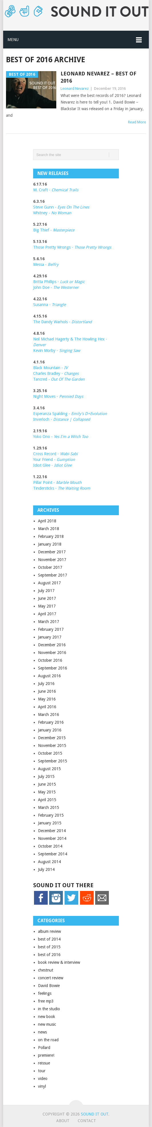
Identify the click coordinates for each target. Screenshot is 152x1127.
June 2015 (47, 784)
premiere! (46, 1055)
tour (41, 1070)
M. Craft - (55, 190)
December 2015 (52, 737)
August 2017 (49, 583)
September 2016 (52, 668)
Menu (13, 39)
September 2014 (52, 854)
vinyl (42, 1086)
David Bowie (49, 985)
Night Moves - (58, 396)
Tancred (59, 379)
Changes (71, 373)
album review (49, 931)
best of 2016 (49, 954)
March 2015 (48, 807)
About (62, 1120)
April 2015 (47, 799)
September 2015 (52, 761)
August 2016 (49, 676)
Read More (137, 122)
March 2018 (48, 528)
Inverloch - (61, 419)
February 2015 (51, 815)
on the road (48, 1040)
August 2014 (49, 861)
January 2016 (49, 730)
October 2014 (50, 846)
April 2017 (47, 614)
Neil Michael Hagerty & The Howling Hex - (70, 339)
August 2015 (49, 768)
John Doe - (56, 287)
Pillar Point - (57, 482)
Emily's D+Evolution (89, 413)
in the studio (49, 1009)
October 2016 (50, 660)
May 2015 (47, 792)
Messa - (46, 264)
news (42, 1032)
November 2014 (52, 838)
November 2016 (52, 652)
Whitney (52, 213)
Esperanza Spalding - (52, 413)
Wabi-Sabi (69, 453)
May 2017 (47, 606)
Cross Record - (46, 453)
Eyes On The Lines (73, 207)
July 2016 (46, 683)
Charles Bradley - (48, 373)
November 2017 (52, 559)
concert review (50, 978)
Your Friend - (44, 459)
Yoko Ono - (60, 436)
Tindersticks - (61, 488)
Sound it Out (94, 1114)
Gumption (65, 459)
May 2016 (47, 699)
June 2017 (47, 598)
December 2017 (52, 552)
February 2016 (51, 722)
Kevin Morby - (56, 350)
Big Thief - (53, 230)
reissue (44, 1063)
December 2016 (52, 645)
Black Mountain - (50, 367)
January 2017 (49, 637)
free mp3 (46, 1001)
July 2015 (46, 776)
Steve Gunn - (45, 207)
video (42, 1078)
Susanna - (49, 304)
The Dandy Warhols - (62, 322)
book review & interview (59, 962)
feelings (44, 993)
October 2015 (50, 753)
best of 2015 (49, 947)
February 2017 (51, 629)
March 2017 (48, 621)
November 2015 (52, 745)
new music (47, 1024)
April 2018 (47, 521)
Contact (87, 1120)
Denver (39, 344)
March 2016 (48, 714)
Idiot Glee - (52, 465)
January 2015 (49, 823)
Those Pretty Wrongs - (72, 247)
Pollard (44, 1047)
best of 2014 (49, 939)
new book (46, 1016)
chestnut (45, 970)
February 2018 (51, 536)
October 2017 (50, 567)
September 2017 (52, 575)
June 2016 (47, 691)
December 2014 (52, 830)
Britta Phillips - (59, 281)
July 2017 (46, 590)
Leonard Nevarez (75, 88)
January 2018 (49, 544)
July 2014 (46, 869)
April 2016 (47, 706)
